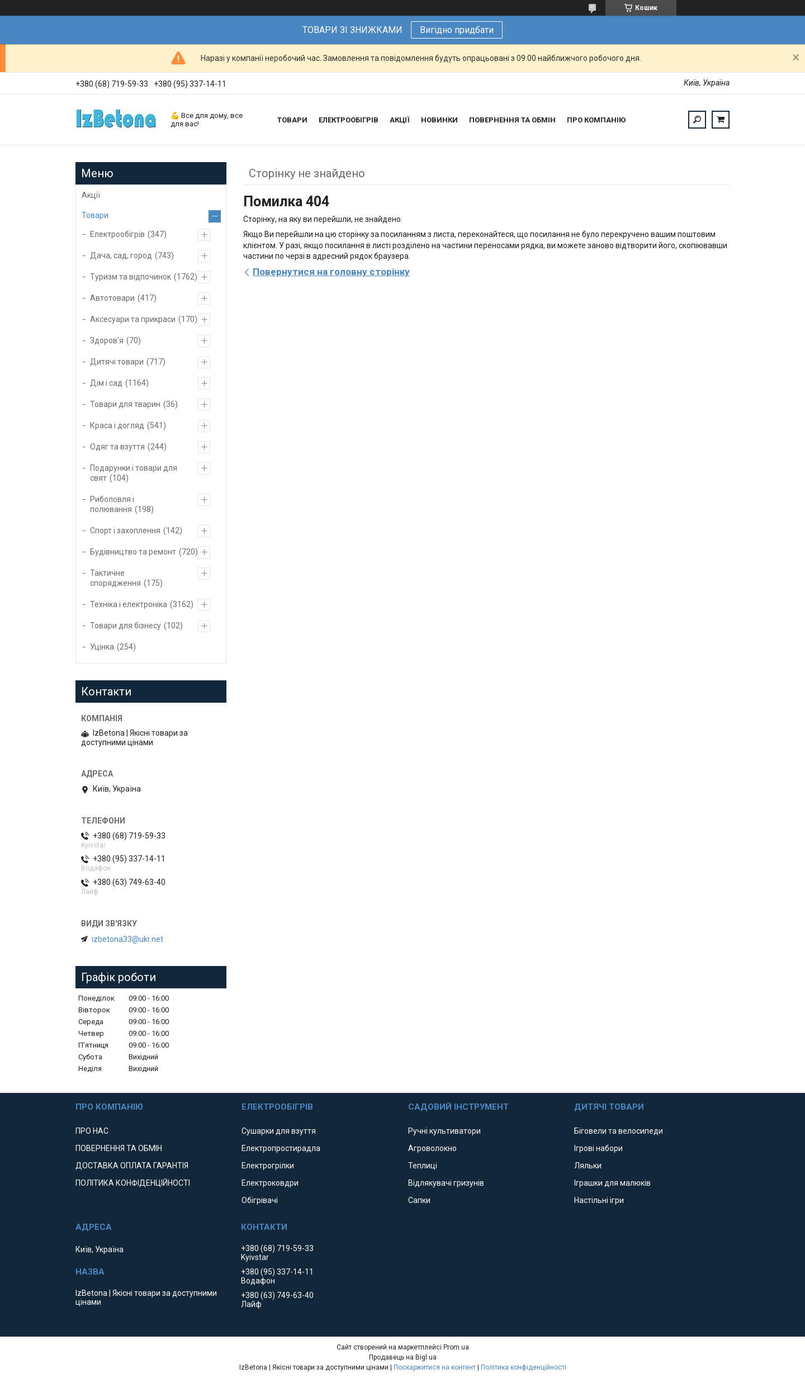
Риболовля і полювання (112, 504)
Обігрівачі (260, 1200)
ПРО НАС (91, 1130)
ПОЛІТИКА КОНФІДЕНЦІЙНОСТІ (132, 1182)
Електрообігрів (117, 234)
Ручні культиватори (444, 1130)
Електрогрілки (268, 1165)
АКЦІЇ (400, 120)
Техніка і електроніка (128, 604)
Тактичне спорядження (115, 578)
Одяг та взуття (117, 446)
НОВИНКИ (439, 120)
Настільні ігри (599, 1200)
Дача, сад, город (121, 255)
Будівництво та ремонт (133, 551)
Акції (91, 195)
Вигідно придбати (457, 30)
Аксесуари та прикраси (133, 319)
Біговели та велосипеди (618, 1130)
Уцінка (102, 646)
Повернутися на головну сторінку (331, 271)
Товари (95, 215)
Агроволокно (432, 1148)
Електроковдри (270, 1182)
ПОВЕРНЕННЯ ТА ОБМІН (512, 120)
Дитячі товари (117, 361)
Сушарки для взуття (279, 1130)
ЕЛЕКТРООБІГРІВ (348, 120)
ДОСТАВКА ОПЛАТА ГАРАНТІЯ (131, 1165)
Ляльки (588, 1165)
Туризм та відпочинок (130, 276)
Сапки (419, 1200)
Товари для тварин (125, 404)
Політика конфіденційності (523, 1367)
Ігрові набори (598, 1148)
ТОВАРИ (292, 120)
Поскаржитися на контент (435, 1367)
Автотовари (112, 297)
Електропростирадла (281, 1148)
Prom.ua (456, 1347)
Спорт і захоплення (125, 530)
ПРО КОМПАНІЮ (596, 120)
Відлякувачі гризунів (446, 1182)
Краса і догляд (117, 425)
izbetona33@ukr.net (127, 939)
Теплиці (422, 1165)
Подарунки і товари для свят (133, 472)
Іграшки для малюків (612, 1182)
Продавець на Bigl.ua (403, 1357)
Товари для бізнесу (125, 625)
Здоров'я (107, 340)
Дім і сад (106, 382)
